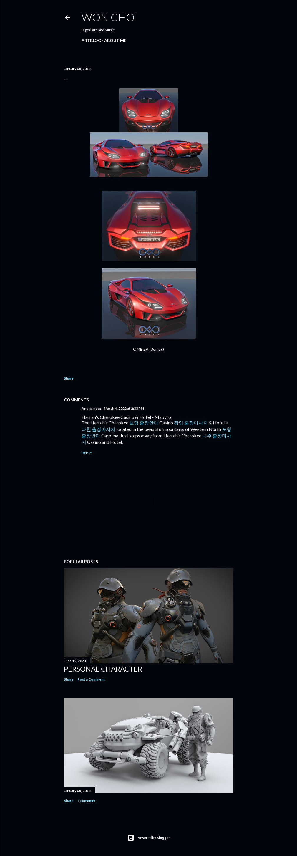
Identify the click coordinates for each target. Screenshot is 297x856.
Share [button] (68, 378)
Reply (87, 452)
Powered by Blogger (148, 837)
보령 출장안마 (143, 422)
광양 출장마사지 (191, 422)
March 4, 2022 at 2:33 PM (124, 408)
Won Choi (109, 17)
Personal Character (103, 668)
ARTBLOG (91, 40)
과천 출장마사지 (98, 429)
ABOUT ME (115, 40)
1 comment (86, 800)
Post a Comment (91, 679)
